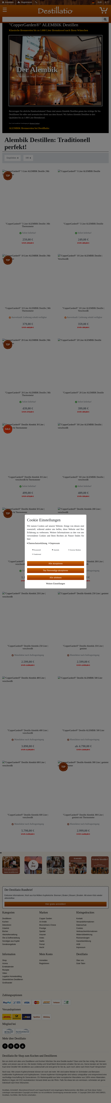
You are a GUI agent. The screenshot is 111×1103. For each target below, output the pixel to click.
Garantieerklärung (83, 941)
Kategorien (8, 912)
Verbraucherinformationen (86, 931)
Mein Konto (46, 954)
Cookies (79, 928)
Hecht (41, 947)
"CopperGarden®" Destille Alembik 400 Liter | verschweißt (27, 731)
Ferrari (42, 944)
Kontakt (79, 918)
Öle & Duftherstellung (11, 938)
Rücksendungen (83, 938)
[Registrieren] (25, 2)
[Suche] (105, 19)
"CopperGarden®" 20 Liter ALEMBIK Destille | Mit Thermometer (27, 394)
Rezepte (5, 970)
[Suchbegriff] (52, 19)
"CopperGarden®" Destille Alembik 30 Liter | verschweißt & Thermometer (28, 478)
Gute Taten (80, 963)
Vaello (41, 941)
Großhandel (7, 983)
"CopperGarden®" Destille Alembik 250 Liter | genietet (83, 647)
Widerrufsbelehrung (84, 934)
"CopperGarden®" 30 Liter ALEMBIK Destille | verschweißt (83, 478)
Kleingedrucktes (85, 912)
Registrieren (44, 963)
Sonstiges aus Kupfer (11, 941)
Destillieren (6, 918)
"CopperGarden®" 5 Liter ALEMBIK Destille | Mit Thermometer (28, 225)
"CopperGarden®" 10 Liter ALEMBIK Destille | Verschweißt (83, 309)
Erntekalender (8, 967)
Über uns (80, 960)
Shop (4, 960)
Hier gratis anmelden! (55, 904)
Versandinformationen (85, 922)
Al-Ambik (43, 922)
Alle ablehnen (55, 577)
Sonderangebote (9, 944)
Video (4, 973)
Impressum (80, 947)
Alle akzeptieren (55, 563)
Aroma (5, 963)
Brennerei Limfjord (34, 123)
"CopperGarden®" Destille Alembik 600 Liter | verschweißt (27, 816)
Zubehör (5, 928)
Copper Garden (45, 918)
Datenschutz (81, 925)
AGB (78, 944)
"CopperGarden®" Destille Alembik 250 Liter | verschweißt (27, 647)
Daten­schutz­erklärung (37, 543)
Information (8, 954)
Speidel (42, 931)
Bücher (5, 931)
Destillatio (82, 954)
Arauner (42, 934)
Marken (43, 912)
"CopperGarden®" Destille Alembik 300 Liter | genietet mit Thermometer (83, 816)
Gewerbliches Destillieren (12, 979)
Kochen (5, 922)
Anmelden (43, 960)
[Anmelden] (8, 2)
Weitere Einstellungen (55, 583)
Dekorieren (6, 925)
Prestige (42, 928)
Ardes (41, 938)
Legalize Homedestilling (12, 976)
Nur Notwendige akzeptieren (55, 570)
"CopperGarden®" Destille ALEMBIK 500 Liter (83, 730)
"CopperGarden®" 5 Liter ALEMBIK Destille (83, 224)
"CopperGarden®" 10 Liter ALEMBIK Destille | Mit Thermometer (27, 309)
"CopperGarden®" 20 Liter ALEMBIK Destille (83, 392)
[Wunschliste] (107, 2)
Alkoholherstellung (9, 934)
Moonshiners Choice (47, 925)
